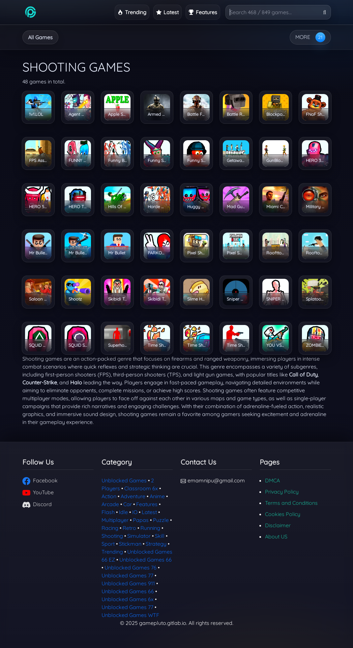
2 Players (250, 37)
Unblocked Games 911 (128, 583)
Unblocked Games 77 (127, 575)
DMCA (272, 480)
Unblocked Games (124, 480)
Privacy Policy (282, 491)
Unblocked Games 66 (145, 559)
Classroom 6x (141, 488)
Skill (159, 536)
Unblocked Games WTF (130, 615)
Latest (149, 512)
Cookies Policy (282, 514)
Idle (146, 37)
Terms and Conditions (291, 503)
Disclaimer (278, 525)
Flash (108, 512)
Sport (108, 543)
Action (109, 496)
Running (177, 37)
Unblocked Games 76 (130, 567)
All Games (40, 37)
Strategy (213, 37)
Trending (112, 551)
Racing (110, 528)
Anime (157, 496)
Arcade (118, 37)
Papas (141, 520)
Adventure (81, 37)
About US (276, 536)
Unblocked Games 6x (128, 599)
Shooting (112, 536)
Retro (129, 528)
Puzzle (161, 520)
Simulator (139, 536)
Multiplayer (115, 520)
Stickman (130, 543)
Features (147, 504)
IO (134, 512)
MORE (302, 37)
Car (127, 504)
